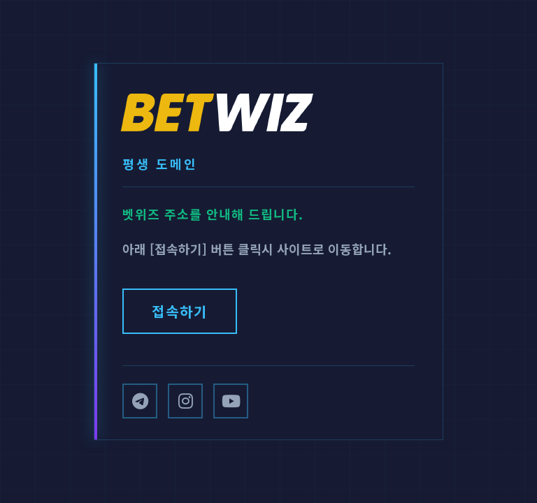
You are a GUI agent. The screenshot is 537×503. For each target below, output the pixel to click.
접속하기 (180, 311)
